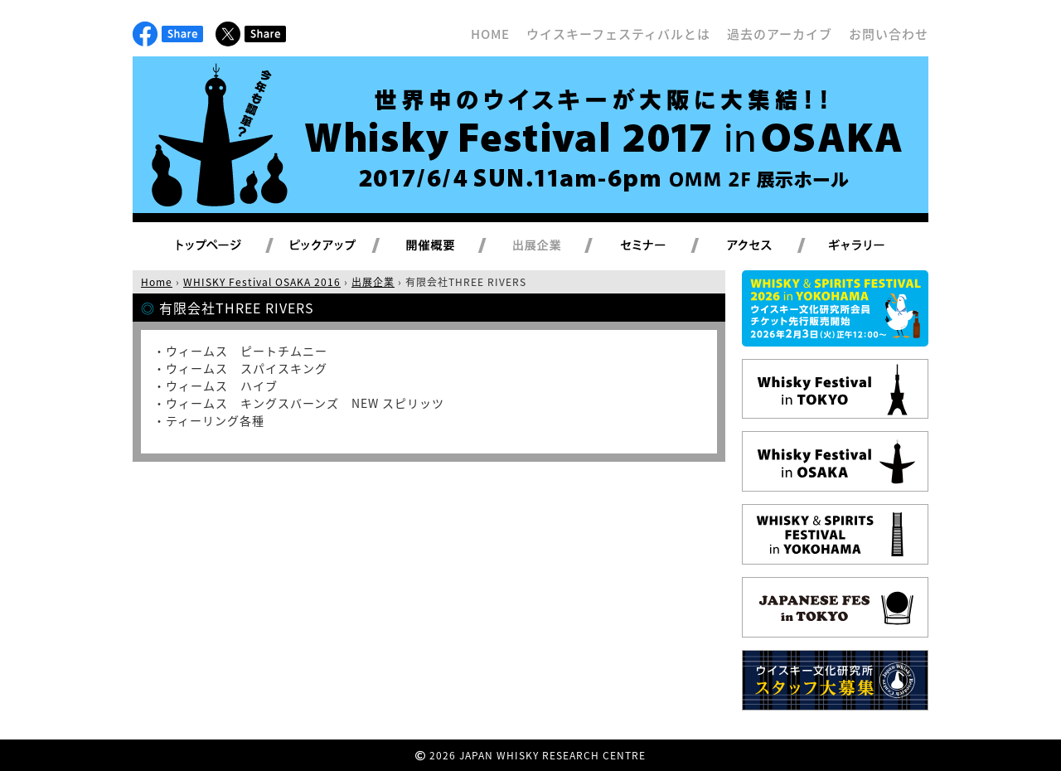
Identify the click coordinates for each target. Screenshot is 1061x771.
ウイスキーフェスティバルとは (618, 34)
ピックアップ (343, 246)
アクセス (769, 246)
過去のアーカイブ (779, 34)
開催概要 (450, 246)
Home (156, 281)
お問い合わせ (888, 34)
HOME (490, 34)
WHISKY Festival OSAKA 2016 (262, 281)
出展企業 (556, 246)
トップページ (211, 246)
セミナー (662, 246)
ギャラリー (875, 246)
